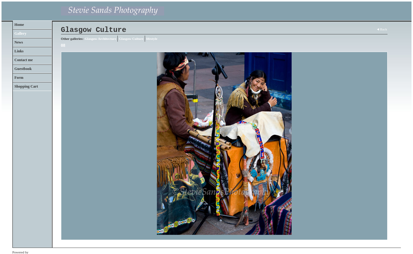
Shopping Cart (26, 86)
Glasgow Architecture (100, 38)
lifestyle (151, 38)
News (19, 42)
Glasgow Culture (131, 38)
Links (19, 51)
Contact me (24, 60)
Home (19, 25)
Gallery (21, 33)
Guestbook (23, 69)
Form (19, 77)
